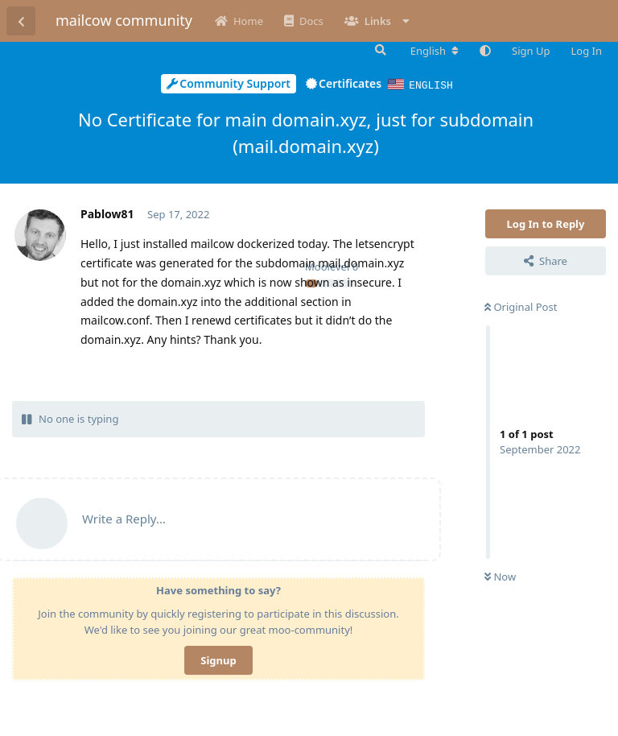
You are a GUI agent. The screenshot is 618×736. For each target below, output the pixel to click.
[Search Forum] (379, 49)
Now (500, 576)
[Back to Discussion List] (20, 20)
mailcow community (124, 20)
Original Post (520, 306)
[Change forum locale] (434, 50)
